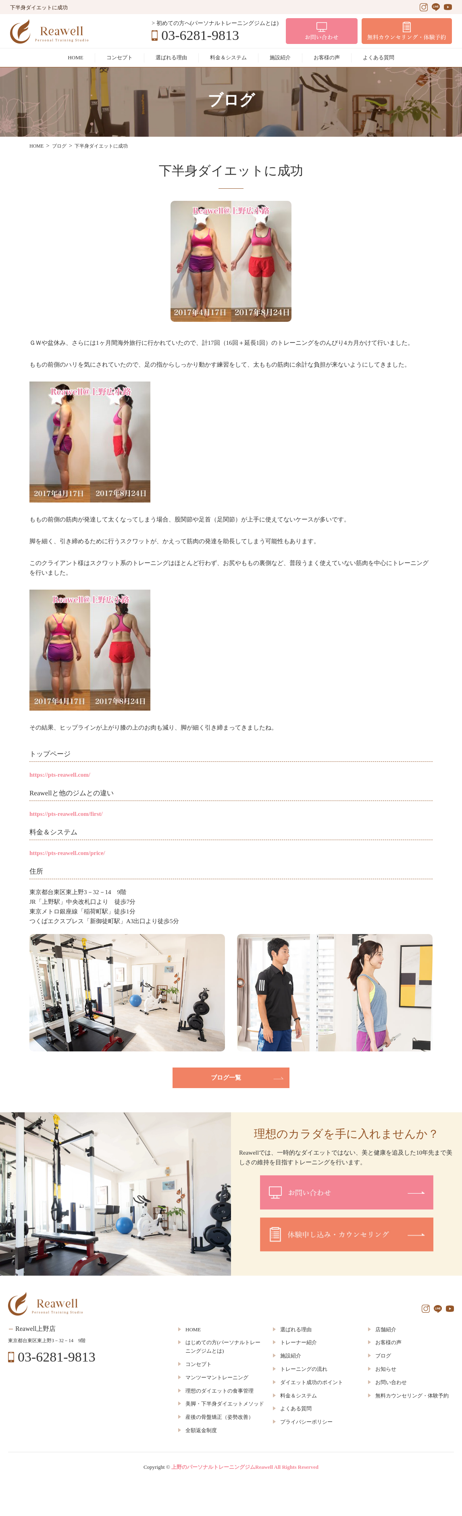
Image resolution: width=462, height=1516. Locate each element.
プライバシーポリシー (306, 1422)
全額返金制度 (201, 1430)
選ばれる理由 (171, 57)
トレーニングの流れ (303, 1369)
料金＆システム (228, 57)
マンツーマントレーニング (216, 1377)
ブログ (383, 1356)
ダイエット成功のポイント (311, 1382)
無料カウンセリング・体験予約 (412, 1396)
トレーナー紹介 (298, 1342)
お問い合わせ (391, 1382)
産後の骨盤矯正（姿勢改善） (219, 1417)
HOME (75, 57)
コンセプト (119, 57)
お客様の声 (327, 57)
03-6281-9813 (200, 35)
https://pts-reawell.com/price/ (67, 853)
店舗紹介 (385, 1329)
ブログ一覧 (226, 1077)
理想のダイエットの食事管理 (219, 1391)
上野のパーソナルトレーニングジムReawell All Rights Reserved (244, 1467)
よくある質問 (378, 57)
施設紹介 (280, 57)
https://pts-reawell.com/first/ (66, 814)
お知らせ (385, 1369)
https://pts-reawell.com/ (59, 775)
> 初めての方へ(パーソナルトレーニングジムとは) (215, 23)
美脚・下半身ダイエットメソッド (224, 1404)
